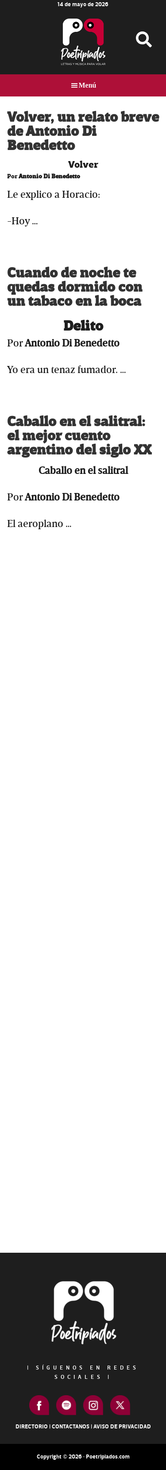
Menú (88, 85)
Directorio (31, 1426)
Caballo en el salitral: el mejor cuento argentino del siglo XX (79, 436)
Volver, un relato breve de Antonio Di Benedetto (83, 131)
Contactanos (70, 1426)
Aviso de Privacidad (122, 1426)
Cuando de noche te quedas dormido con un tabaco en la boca (74, 287)
